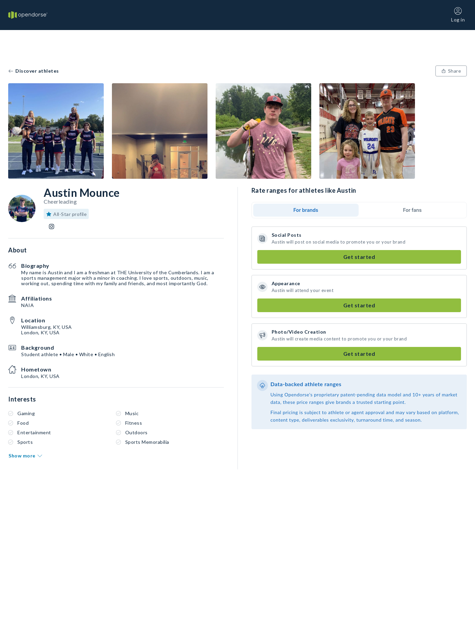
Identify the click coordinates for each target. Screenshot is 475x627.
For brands (305, 210)
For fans (412, 210)
